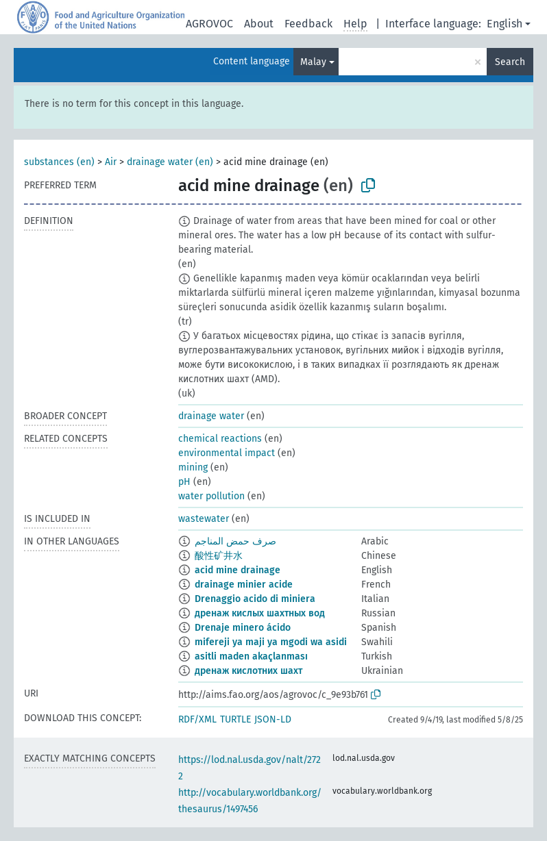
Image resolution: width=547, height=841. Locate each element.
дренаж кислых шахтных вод (260, 613)
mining (193, 467)
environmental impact (226, 453)
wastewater (203, 519)
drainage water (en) (170, 162)
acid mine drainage (237, 570)
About (259, 23)
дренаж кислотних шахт (248, 671)
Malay (313, 62)
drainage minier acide (244, 584)
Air (111, 162)
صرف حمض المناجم (235, 541)
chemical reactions (220, 438)
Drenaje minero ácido (243, 627)
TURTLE (235, 719)
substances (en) (59, 162)
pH (184, 482)
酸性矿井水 (219, 556)
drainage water (211, 416)
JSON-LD (272, 719)
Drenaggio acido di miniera (255, 599)
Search (510, 62)
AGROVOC (209, 23)
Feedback (308, 23)
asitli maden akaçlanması (251, 656)
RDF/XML (197, 719)
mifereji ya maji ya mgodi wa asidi (271, 642)
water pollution (211, 496)
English (504, 23)
